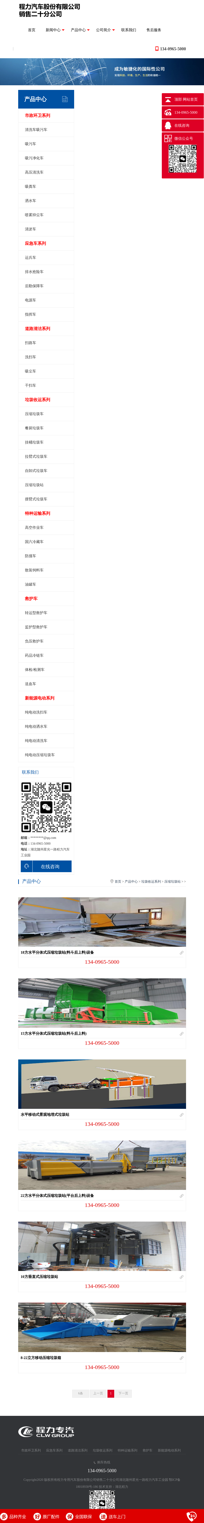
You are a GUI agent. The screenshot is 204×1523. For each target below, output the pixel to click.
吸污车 (30, 144)
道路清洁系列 (37, 328)
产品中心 (80, 30)
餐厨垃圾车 (34, 428)
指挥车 (30, 314)
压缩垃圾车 (34, 414)
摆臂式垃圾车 (36, 499)
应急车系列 (35, 243)
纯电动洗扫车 (36, 712)
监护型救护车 (36, 627)
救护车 (31, 598)
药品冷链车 (34, 655)
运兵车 (30, 258)
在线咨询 (40, 866)
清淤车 (30, 229)
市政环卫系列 (37, 115)
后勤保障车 (34, 286)
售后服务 (153, 30)
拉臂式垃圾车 (36, 456)
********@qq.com (43, 838)
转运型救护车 (36, 613)
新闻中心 (55, 30)
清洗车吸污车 (36, 130)
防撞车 (30, 556)
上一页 (98, 1393)
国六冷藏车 (34, 542)
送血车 (30, 684)
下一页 (123, 1393)
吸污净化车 (34, 158)
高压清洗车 (34, 172)
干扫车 (30, 385)
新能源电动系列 (39, 698)
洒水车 (30, 201)
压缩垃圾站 (34, 485)
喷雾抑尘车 (34, 215)
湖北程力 (121, 1487)
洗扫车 (30, 357)
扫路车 (30, 343)
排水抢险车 (34, 272)
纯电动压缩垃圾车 (40, 755)
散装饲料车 (34, 570)
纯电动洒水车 (36, 726)
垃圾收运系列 (37, 399)
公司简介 (105, 30)
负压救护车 (34, 641)
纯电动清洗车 (36, 741)
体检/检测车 (35, 670)
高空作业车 (34, 527)
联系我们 (128, 30)
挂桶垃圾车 (34, 442)
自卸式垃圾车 (36, 471)
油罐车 (30, 584)
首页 (31, 30)
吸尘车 (30, 371)
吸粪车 (30, 186)
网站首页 (190, 99)
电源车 (30, 300)
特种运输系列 (37, 513)
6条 (80, 1393)
